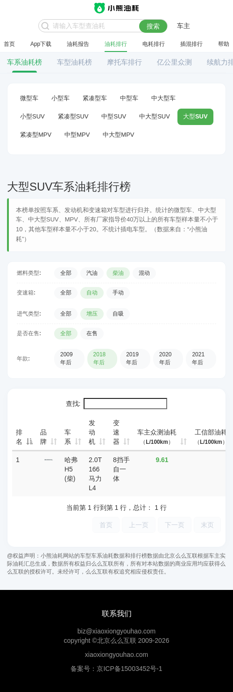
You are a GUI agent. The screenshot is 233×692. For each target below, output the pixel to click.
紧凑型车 (95, 98)
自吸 (118, 313)
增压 (92, 313)
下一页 (174, 524)
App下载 (40, 44)
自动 (92, 292)
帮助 (223, 44)
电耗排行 (153, 44)
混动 (144, 273)
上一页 (138, 524)
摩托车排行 (124, 62)
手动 (118, 292)
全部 (65, 273)
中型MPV (77, 134)
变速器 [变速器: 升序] (116, 432)
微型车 (29, 98)
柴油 (118, 273)
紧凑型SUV (73, 116)
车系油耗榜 (24, 62)
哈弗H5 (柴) (71, 469)
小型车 (60, 98)
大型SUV (195, 116)
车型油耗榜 (74, 62)
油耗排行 (116, 44)
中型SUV (113, 116)
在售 (92, 333)
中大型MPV (118, 134)
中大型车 (163, 98)
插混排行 (191, 44)
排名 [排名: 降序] (19, 436)
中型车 (129, 98)
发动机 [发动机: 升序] (92, 432)
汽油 (92, 273)
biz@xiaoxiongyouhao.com (117, 631)
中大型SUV (154, 116)
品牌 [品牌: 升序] (43, 436)
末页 (207, 524)
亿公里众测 (174, 62)
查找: (117, 403)
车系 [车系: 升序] (67, 436)
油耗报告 (78, 44)
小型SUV (32, 116)
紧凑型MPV (35, 134)
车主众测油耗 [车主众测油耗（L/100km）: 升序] (157, 436)
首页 (9, 44)
